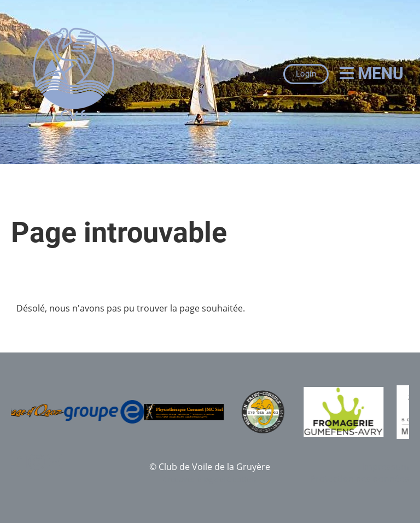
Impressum (385, 467)
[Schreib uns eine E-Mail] (54, 461)
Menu (372, 73)
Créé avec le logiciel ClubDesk (210, 479)
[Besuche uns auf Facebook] (18, 461)
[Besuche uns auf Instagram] (36, 461)
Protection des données (359, 479)
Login (306, 74)
